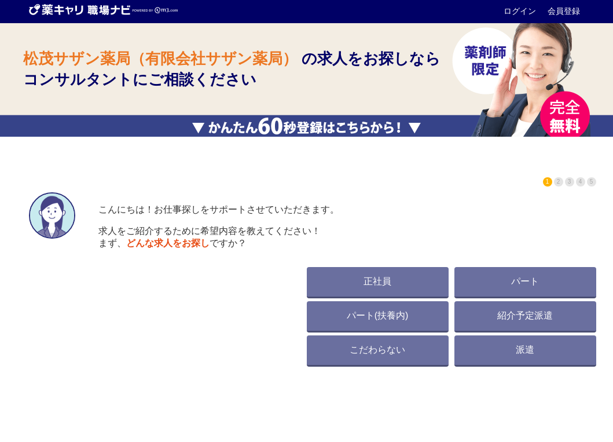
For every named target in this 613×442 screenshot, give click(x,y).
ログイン (521, 11)
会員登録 (564, 11)
